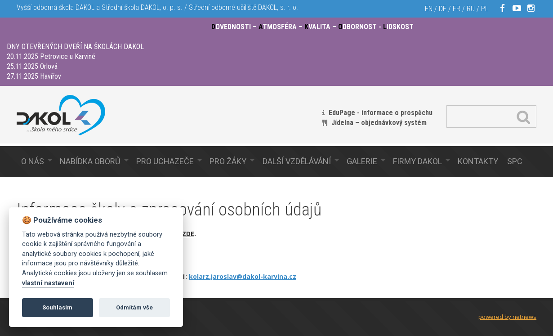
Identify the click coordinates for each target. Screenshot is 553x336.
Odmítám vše (134, 307)
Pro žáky (228, 161)
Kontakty (478, 161)
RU (471, 8)
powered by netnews (507, 317)
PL (484, 8)
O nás (32, 161)
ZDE (188, 233)
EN (429, 8)
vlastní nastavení (48, 283)
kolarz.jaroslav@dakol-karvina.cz (242, 276)
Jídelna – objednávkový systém (379, 122)
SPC (514, 161)
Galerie (362, 161)
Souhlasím (57, 307)
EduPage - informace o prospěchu (381, 112)
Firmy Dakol (417, 161)
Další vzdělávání (297, 161)
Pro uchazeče (165, 161)
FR (456, 8)
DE (442, 8)
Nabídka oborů (90, 161)
